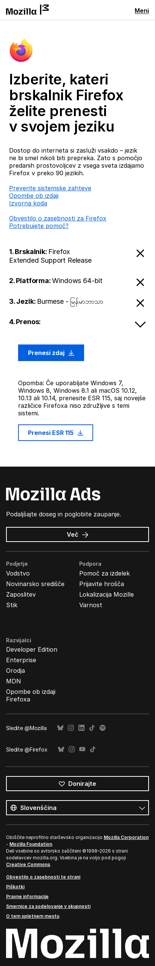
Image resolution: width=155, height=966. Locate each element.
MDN (13, 681)
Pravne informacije (27, 896)
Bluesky (60, 728)
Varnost (90, 605)
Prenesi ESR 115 (55, 432)
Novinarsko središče (35, 584)
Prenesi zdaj (51, 353)
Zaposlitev (21, 594)
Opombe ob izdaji (33, 195)
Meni (142, 10)
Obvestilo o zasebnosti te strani (43, 877)
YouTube (82, 749)
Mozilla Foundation (30, 844)
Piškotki (15, 886)
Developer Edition (31, 649)
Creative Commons (28, 864)
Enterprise (21, 660)
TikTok (92, 728)
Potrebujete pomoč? (39, 226)
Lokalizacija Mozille (106, 594)
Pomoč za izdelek (104, 573)
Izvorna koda (28, 203)
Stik (11, 605)
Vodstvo (18, 573)
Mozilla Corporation (126, 837)
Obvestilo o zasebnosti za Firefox (57, 218)
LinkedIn (81, 728)
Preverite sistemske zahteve (50, 188)
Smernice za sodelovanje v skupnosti (48, 906)
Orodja (15, 670)
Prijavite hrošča (101, 584)
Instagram (70, 728)
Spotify (102, 728)
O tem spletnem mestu (32, 916)
